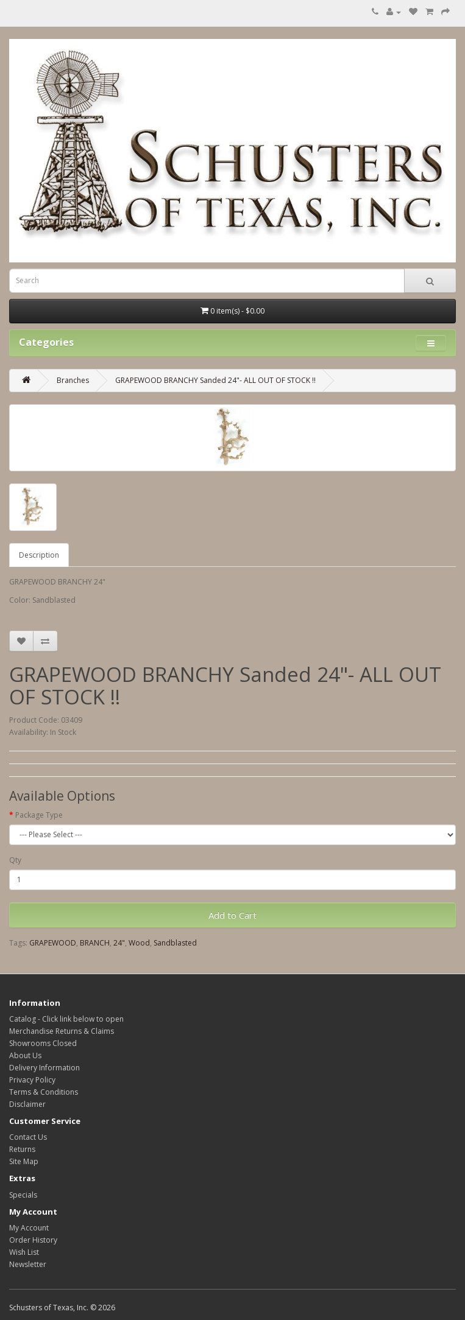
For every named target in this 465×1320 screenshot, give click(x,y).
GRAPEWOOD (52, 943)
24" (119, 943)
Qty (15, 860)
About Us (25, 1055)
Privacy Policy (32, 1080)
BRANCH (95, 943)
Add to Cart (232, 915)
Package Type (39, 815)
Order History (33, 1240)
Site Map (23, 1161)
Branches (73, 380)
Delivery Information (44, 1067)
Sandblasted (175, 943)
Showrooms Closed (43, 1043)
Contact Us (28, 1137)
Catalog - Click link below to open (66, 1019)
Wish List (24, 1252)
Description (39, 555)
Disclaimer (27, 1104)
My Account (29, 1228)
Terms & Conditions (43, 1092)
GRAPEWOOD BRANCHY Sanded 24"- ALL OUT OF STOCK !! (215, 380)
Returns (22, 1149)
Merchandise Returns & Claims (61, 1031)
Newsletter (27, 1264)
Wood (139, 943)
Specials (23, 1195)
